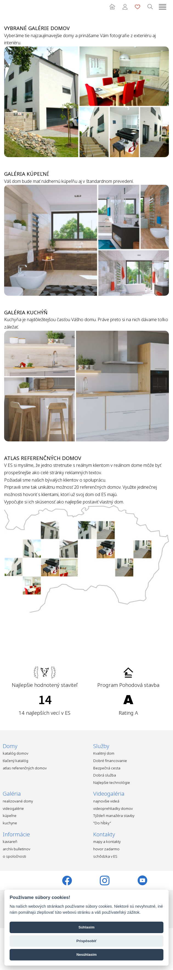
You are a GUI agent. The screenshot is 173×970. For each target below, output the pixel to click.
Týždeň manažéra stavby (113, 815)
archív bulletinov (16, 848)
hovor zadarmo (106, 848)
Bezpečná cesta (106, 768)
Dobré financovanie (110, 760)
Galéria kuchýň (25, 312)
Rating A (128, 712)
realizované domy (18, 801)
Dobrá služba (104, 775)
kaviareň (10, 841)
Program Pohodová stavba (128, 684)
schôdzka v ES (105, 856)
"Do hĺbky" (102, 822)
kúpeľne (9, 815)
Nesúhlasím (86, 955)
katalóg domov (15, 753)
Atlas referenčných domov (42, 458)
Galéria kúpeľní (26, 173)
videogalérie (13, 808)
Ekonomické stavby (12, 7)
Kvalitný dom (103, 753)
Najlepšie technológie (111, 782)
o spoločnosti (14, 856)
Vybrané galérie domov (37, 28)
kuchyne (10, 822)
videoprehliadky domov (113, 808)
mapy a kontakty (107, 841)
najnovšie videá (106, 801)
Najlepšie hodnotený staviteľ (44, 684)
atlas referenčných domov (25, 768)
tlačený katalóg (15, 760)
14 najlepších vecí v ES (44, 712)
